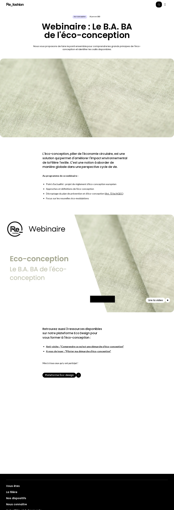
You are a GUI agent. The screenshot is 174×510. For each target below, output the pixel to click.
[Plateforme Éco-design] (86, 375)
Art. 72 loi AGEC (114, 193)
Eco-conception (80, 17)
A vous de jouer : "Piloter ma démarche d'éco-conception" (78, 351)
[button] (159, 5)
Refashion (15, 4)
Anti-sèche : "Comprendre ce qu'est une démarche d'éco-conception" (85, 346)
